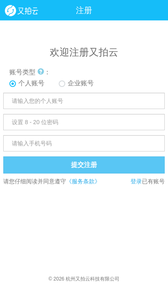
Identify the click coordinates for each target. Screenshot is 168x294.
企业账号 (81, 83)
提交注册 (84, 164)
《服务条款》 (83, 181)
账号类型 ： (29, 72)
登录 (136, 181)
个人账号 (31, 83)
